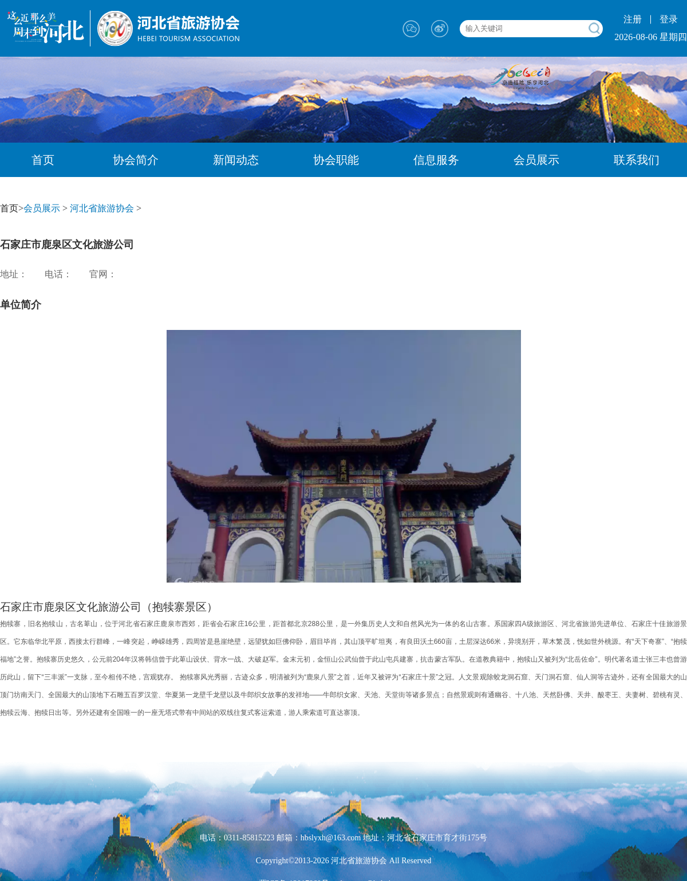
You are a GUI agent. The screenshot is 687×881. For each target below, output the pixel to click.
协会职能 (336, 160)
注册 (632, 19)
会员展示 (536, 160)
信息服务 (436, 160)
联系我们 (637, 160)
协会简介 (136, 160)
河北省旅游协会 (102, 208)
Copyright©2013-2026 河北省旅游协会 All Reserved (344, 860)
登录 (669, 19)
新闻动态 (236, 160)
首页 (42, 160)
